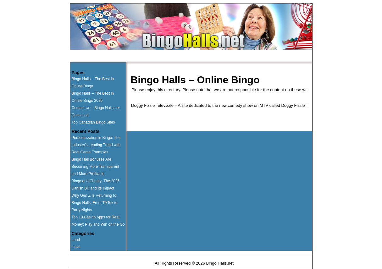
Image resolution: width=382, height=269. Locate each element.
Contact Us (215, 56)
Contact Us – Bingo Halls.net (96, 108)
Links (76, 247)
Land (76, 240)
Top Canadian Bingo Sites (93, 122)
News (243, 56)
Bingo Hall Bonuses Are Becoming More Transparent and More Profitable (95, 166)
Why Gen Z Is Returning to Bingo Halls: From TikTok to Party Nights (95, 202)
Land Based (151, 56)
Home (88, 56)
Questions (183, 56)
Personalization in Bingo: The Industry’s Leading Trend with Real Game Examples (96, 144)
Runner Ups (117, 56)
